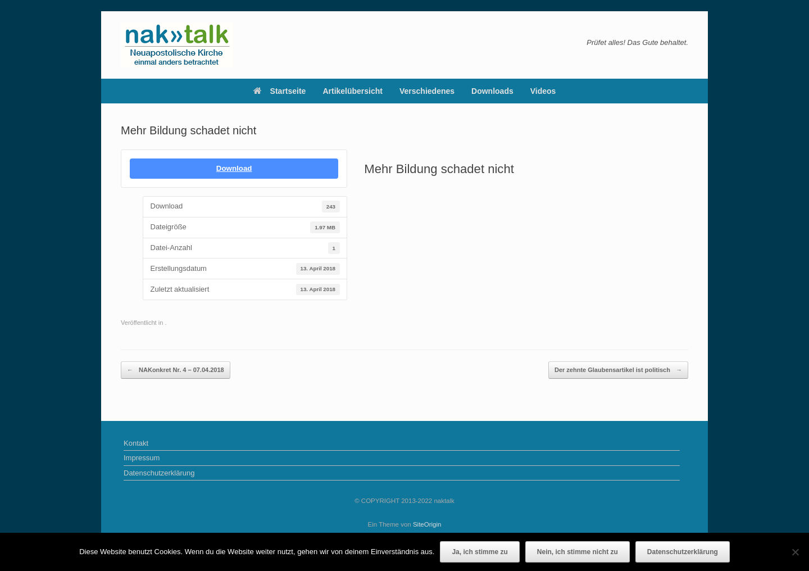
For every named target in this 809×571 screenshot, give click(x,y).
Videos (543, 91)
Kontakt (136, 443)
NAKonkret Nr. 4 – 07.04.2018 (175, 370)
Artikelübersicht (352, 91)
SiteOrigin (427, 524)
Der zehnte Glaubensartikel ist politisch (618, 370)
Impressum (142, 458)
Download (234, 168)
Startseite (279, 91)
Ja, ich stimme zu (479, 552)
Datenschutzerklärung (159, 473)
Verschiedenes (427, 91)
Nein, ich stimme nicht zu (577, 552)
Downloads (492, 91)
